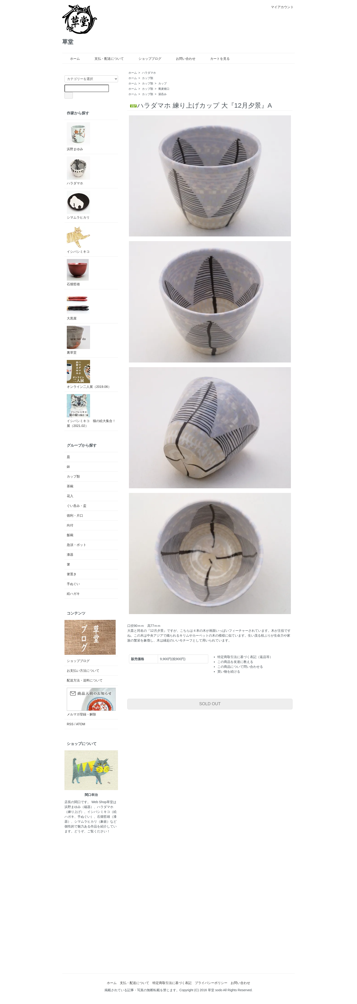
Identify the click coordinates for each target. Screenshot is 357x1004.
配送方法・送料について (85, 680)
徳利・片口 (75, 515)
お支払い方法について (83, 670)
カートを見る (216, 58)
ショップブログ (146, 58)
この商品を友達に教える (235, 662)
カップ (162, 83)
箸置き (72, 574)
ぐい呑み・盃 (76, 506)
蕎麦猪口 (163, 88)
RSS (70, 724)
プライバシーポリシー (211, 983)
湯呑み (162, 94)
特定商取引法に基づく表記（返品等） (245, 657)
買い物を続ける (228, 671)
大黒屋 (78, 306)
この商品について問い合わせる (240, 666)
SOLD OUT (210, 703)
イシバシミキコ (78, 239)
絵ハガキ (73, 593)
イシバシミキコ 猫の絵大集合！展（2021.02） (91, 411)
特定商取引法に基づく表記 (172, 983)
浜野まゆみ (78, 136)
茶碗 (70, 486)
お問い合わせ (182, 58)
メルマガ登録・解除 (81, 714)
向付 (70, 525)
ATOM (80, 724)
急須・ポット (76, 545)
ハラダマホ (149, 72)
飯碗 (70, 535)
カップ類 (147, 78)
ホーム (71, 58)
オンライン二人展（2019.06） (89, 374)
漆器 (70, 554)
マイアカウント (280, 7)
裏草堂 (78, 340)
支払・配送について (106, 58)
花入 (70, 496)
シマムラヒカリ (78, 205)
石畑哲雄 (78, 272)
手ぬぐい (73, 584)
